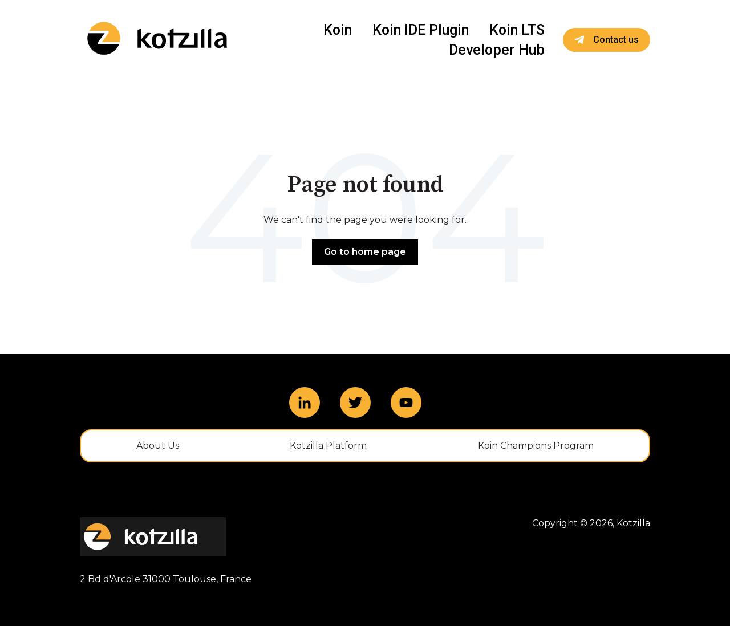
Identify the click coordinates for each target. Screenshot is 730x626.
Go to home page (365, 251)
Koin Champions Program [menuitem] (536, 445)
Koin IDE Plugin (420, 30)
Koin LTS (517, 30)
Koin (337, 30)
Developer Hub (497, 50)
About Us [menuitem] (157, 445)
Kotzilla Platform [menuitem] (328, 445)
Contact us (606, 40)
